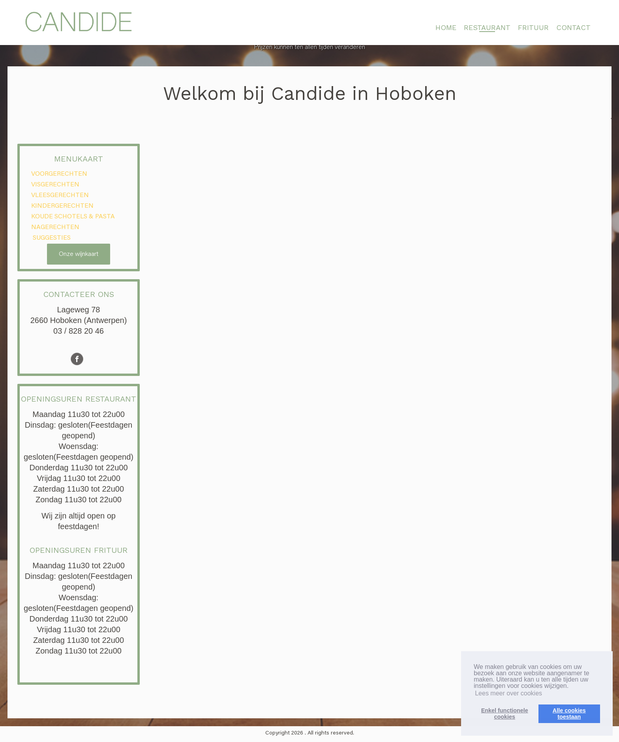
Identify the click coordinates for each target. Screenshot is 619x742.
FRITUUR (533, 27)
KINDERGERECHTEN (62, 206)
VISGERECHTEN (55, 185)
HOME (445, 27)
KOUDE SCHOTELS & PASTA (73, 217)
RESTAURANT (487, 27)
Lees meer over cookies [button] (508, 693)
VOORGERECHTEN (59, 174)
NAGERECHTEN (55, 227)
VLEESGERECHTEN (60, 195)
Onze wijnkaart (78, 254)
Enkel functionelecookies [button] (504, 713)
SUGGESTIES (51, 238)
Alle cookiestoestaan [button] (569, 713)
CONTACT (573, 27)
